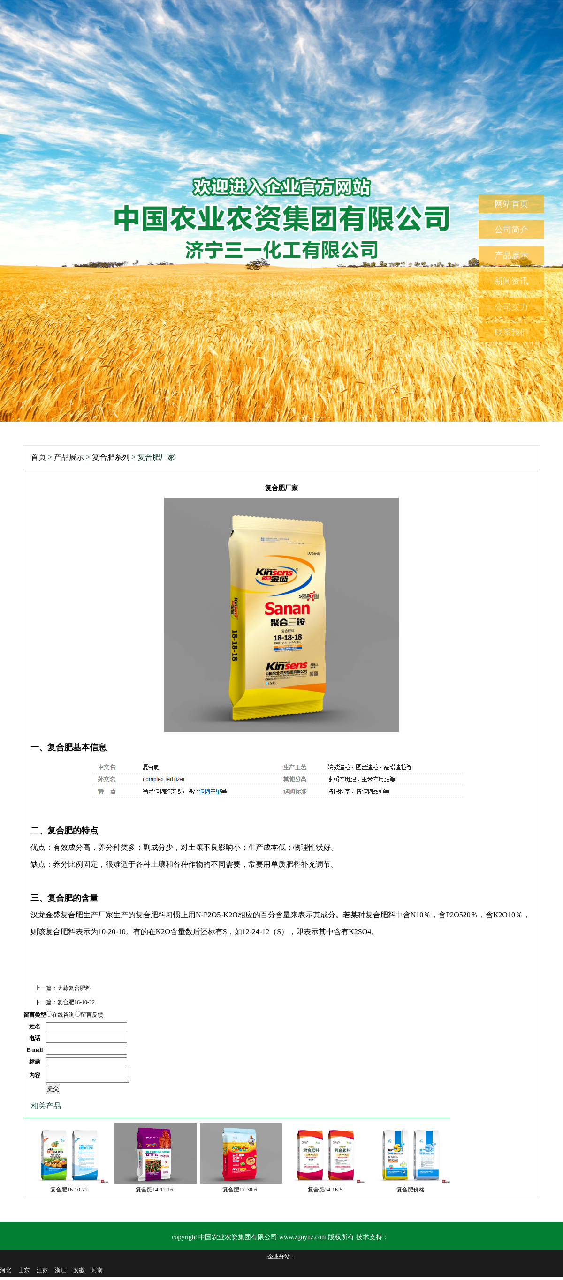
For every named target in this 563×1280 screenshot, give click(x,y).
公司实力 (511, 307)
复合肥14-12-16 (154, 1192)
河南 (97, 1273)
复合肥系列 (110, 457)
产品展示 (511, 255)
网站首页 (511, 203)
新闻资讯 (511, 281)
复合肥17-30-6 (239, 1192)
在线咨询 (63, 1015)
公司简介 (511, 229)
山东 (24, 1273)
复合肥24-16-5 (325, 1192)
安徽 (78, 1273)
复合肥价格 (410, 1192)
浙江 (60, 1273)
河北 (5, 1273)
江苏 (42, 1273)
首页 (38, 457)
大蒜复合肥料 (74, 988)
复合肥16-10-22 (76, 1002)
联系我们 (511, 332)
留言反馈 (92, 1015)
